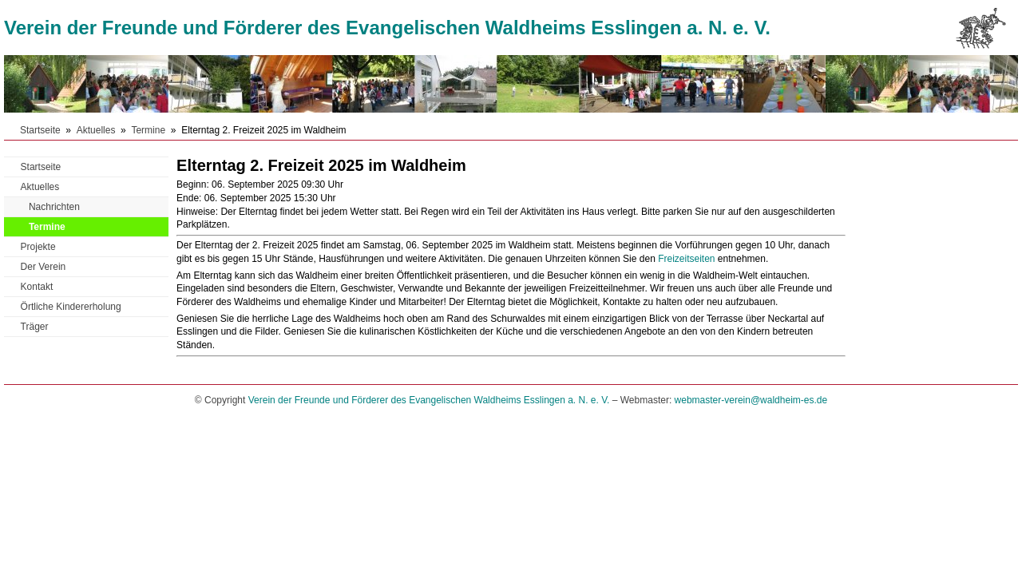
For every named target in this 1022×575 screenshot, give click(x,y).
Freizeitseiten (686, 258)
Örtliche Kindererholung (71, 306)
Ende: (188, 198)
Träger (35, 326)
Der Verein (43, 266)
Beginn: (192, 184)
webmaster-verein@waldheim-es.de (751, 400)
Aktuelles (96, 130)
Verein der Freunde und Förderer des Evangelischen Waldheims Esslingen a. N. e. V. (387, 27)
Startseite (40, 130)
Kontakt (37, 286)
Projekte (38, 246)
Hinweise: (197, 211)
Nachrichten (54, 206)
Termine (148, 130)
